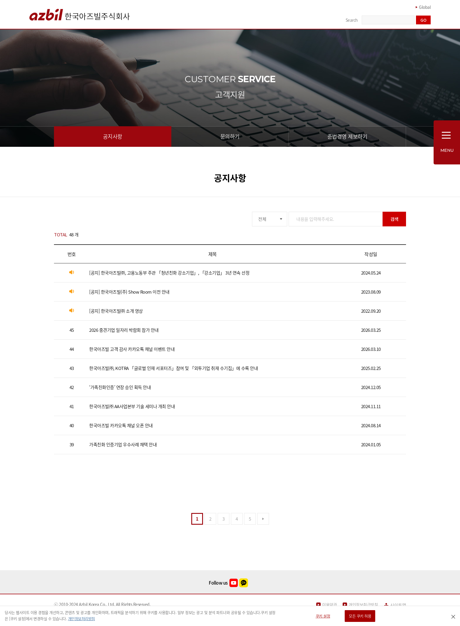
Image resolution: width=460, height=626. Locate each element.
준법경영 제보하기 (347, 136)
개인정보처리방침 (81, 618)
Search (352, 20)
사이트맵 (398, 605)
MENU (447, 150)
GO (423, 20)
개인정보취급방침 (363, 605)
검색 (394, 219)
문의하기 (230, 136)
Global (425, 7)
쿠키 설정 (323, 616)
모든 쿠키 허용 (360, 616)
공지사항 (112, 136)
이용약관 (329, 605)
